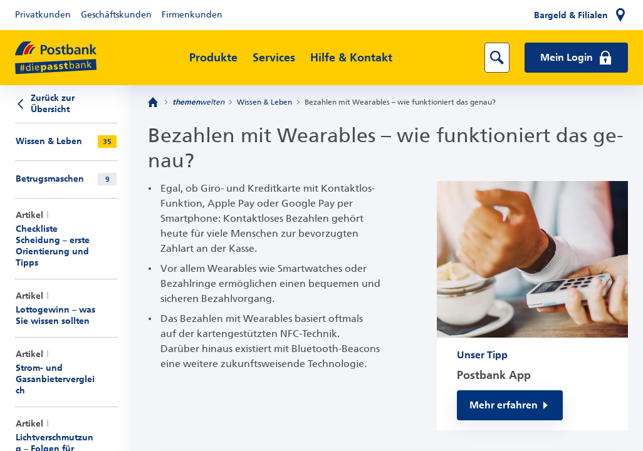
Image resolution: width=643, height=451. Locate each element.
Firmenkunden (192, 14)
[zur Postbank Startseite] (56, 58)
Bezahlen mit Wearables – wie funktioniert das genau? (400, 102)
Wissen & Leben (264, 102)
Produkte (213, 58)
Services (274, 58)
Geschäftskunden (116, 14)
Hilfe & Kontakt (351, 58)
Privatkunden (43, 14)
